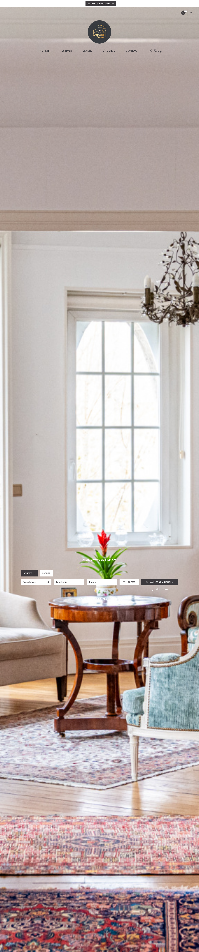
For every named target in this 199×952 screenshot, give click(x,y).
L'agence (109, 50)
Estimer (46, 573)
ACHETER (45, 50)
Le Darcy (155, 51)
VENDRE (87, 50)
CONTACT (132, 50)
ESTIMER (67, 50)
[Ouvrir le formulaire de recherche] (129, 582)
